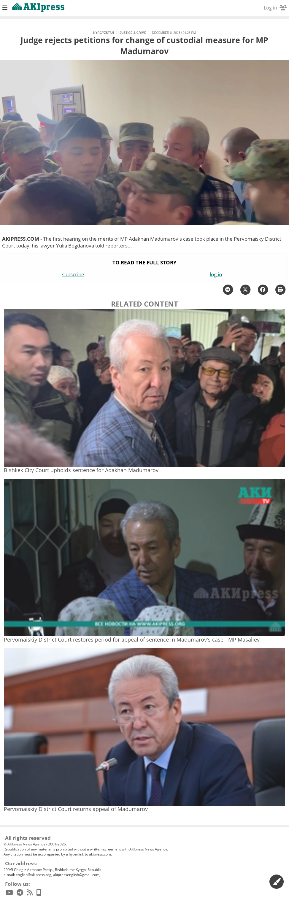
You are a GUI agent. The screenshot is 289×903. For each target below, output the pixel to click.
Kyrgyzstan (103, 32)
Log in (275, 7)
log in (216, 274)
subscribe (73, 274)
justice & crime (133, 32)
